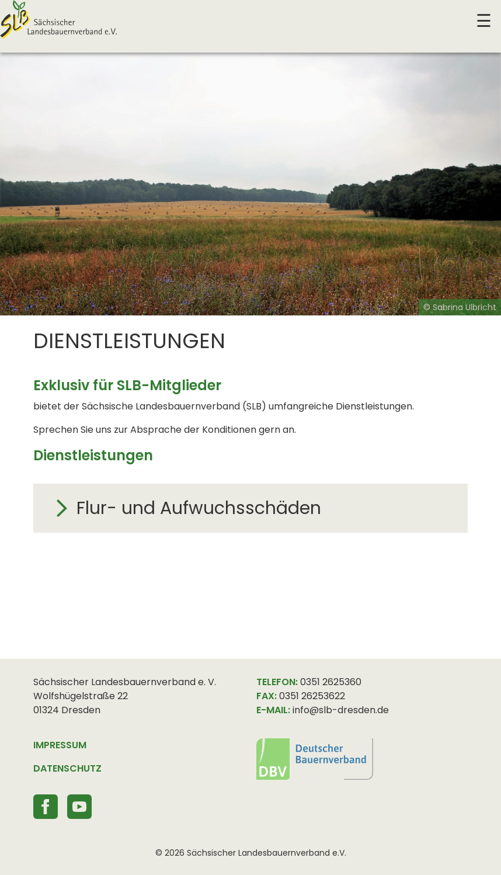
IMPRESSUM (59, 745)
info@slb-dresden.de (341, 710)
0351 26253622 (312, 696)
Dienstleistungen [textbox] (129, 341)
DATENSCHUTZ (67, 768)
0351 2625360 (330, 682)
